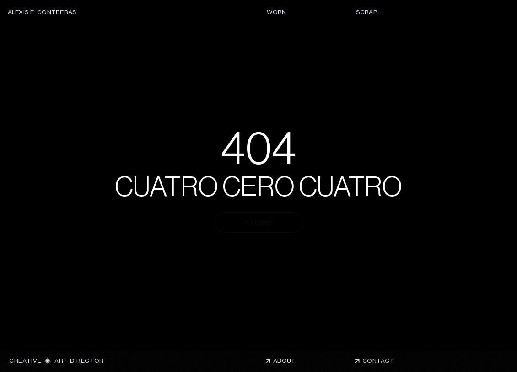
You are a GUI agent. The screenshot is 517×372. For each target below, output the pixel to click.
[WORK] (278, 12)
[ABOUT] (298, 361)
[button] (381, 361)
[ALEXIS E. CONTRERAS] (43, 12)
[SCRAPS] (368, 12)
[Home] (258, 222)
